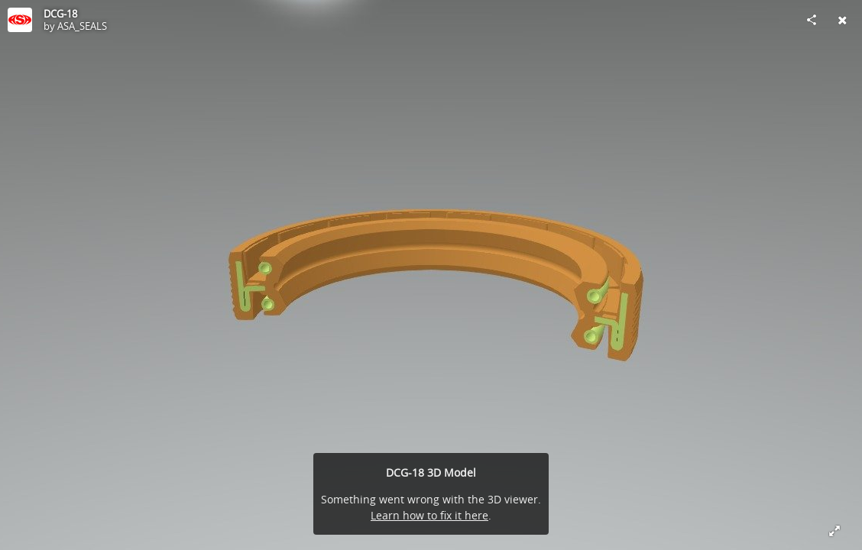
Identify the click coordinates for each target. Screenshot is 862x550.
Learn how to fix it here (429, 515)
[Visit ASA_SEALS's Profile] (20, 20)
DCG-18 (60, 14)
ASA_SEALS (82, 26)
